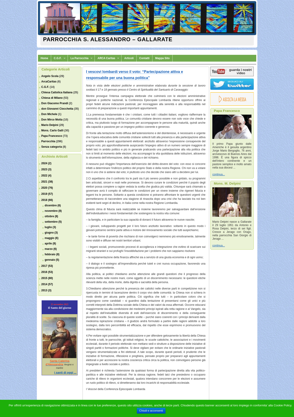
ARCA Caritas (107, 58)
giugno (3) (51, 232)
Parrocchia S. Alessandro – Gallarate (108, 39)
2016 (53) (47, 272)
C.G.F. (58, 58)
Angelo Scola (50, 76)
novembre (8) (53, 210)
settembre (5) (53, 221)
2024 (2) (46, 163)
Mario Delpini (49, 125)
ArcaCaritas (49, 81)
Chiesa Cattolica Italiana (57, 92)
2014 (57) (47, 284)
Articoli (128, 58)
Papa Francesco (51, 135)
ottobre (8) (51, 216)
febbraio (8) (52, 254)
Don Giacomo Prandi (54, 103)
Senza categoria (51, 146)
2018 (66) (47, 200)
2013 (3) (46, 290)
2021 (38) (47, 181)
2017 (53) (47, 266)
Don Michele (49, 114)
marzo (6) (51, 249)
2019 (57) (47, 193)
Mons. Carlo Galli (52, 130)
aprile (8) (50, 243)
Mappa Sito (162, 58)
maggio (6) (52, 238)
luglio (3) (50, 227)
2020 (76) (47, 187)
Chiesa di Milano (52, 97)
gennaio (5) (52, 259)
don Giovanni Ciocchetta (57, 108)
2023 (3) (46, 169)
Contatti (144, 58)
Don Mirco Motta (52, 119)
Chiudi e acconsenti (151, 410)
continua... (218, 174)
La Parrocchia (80, 58)
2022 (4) (46, 175)
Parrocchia (48, 141)
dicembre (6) (53, 205)
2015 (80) (47, 278)
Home (44, 58)
